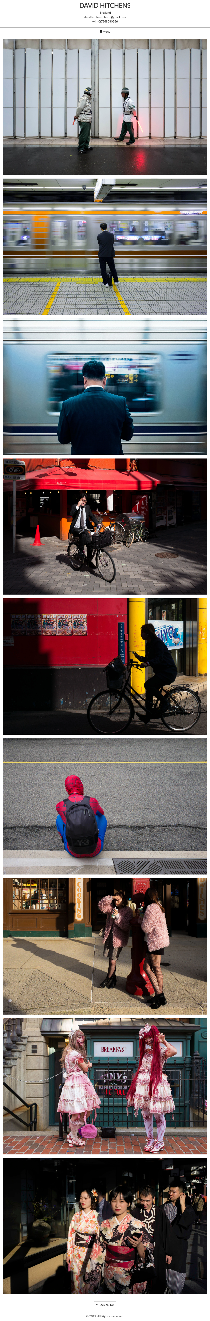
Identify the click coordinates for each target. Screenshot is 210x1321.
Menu (105, 31)
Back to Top (105, 1304)
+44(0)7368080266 (105, 21)
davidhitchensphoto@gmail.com (105, 17)
